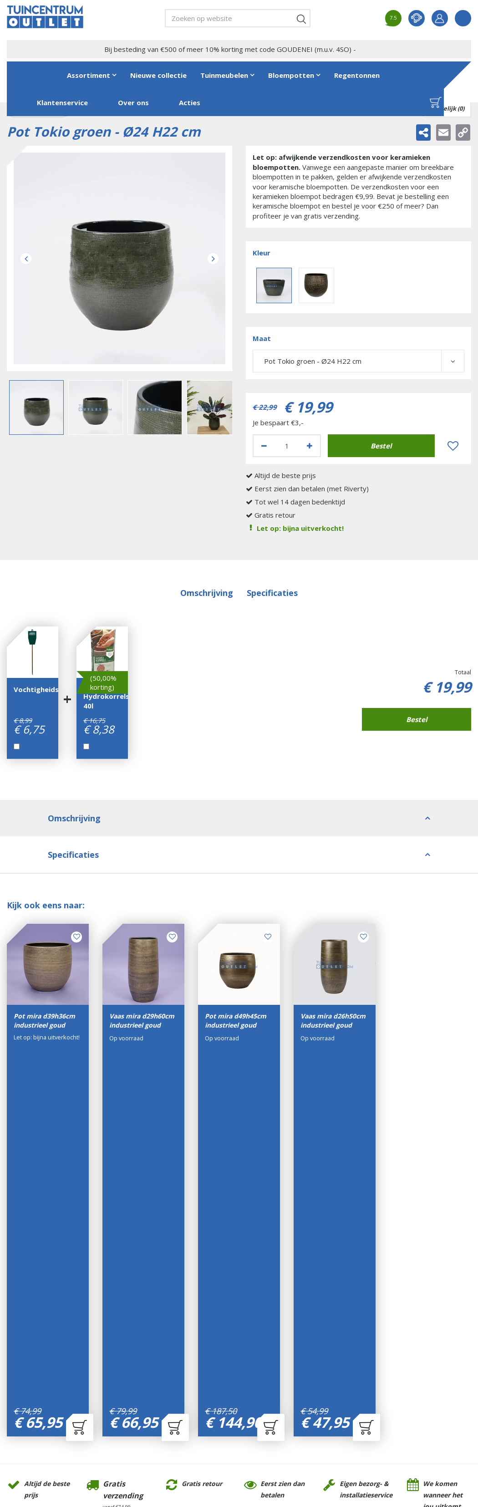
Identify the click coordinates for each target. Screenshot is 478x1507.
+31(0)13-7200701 (45, 1331)
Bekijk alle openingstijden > (200, 1396)
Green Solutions (188, 1439)
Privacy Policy (275, 1322)
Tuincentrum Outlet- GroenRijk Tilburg (36, 1289)
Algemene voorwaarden (290, 1297)
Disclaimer (270, 1309)
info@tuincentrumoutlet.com (49, 1343)
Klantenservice (276, 1284)
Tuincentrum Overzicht (245, 1439)
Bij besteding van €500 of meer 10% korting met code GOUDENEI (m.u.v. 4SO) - (230, 49)
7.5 (393, 17)
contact (416, 18)
